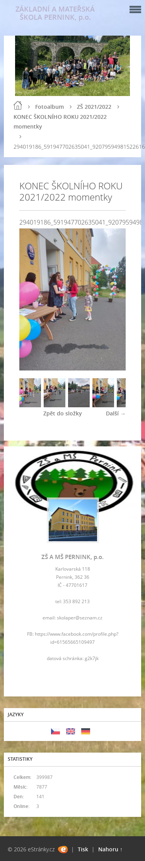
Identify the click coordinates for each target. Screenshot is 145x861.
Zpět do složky (62, 413)
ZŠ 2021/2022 (94, 106)
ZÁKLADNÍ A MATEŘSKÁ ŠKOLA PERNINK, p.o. (55, 13)
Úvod (18, 105)
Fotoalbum (49, 106)
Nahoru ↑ (110, 849)
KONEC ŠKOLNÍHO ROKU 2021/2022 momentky (60, 121)
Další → (116, 413)
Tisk (83, 849)
